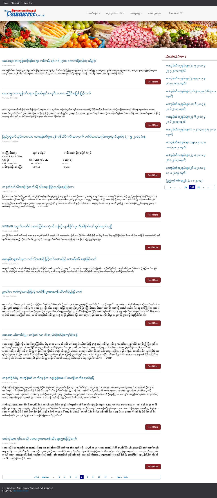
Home (5, 3)
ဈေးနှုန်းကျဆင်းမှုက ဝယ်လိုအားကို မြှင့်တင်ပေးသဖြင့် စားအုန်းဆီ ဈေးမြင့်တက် (49, 259)
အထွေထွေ (134, 13)
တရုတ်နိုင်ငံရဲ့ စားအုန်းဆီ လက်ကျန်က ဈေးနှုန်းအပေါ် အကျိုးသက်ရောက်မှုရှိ (48, 378)
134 (185, 187)
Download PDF (176, 13)
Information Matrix (21, 491)
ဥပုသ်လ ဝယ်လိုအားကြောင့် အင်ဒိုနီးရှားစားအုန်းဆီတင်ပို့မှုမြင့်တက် (42, 291)
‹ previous (45, 477)
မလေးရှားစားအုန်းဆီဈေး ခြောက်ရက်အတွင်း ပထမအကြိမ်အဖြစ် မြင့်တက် (46, 93)
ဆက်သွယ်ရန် (154, 13)
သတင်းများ (91, 13)
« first (36, 477)
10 (99, 477)
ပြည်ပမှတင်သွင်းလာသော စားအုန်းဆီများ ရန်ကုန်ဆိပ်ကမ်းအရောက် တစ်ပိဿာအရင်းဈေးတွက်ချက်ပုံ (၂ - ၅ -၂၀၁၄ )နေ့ (74, 136)
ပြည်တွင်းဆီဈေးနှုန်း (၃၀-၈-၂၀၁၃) (184, 181)
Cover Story (28, 3)
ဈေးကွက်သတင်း (113, 13)
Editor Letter (16, 3)
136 (198, 187)
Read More (153, 82)
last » (126, 477)
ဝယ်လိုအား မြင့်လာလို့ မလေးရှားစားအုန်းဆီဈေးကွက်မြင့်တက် (39, 438)
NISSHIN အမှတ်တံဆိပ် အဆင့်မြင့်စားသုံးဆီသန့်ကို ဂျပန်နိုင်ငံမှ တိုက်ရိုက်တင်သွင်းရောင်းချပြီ (57, 226)
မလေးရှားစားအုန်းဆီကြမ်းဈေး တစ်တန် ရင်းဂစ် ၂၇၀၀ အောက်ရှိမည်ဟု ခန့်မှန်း (49, 61)
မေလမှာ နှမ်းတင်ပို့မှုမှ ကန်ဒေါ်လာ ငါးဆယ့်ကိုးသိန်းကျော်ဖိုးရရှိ (40, 335)
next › (119, 477)
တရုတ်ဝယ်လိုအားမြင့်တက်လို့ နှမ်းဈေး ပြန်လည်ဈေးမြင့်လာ (38, 187)
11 (105, 477)
